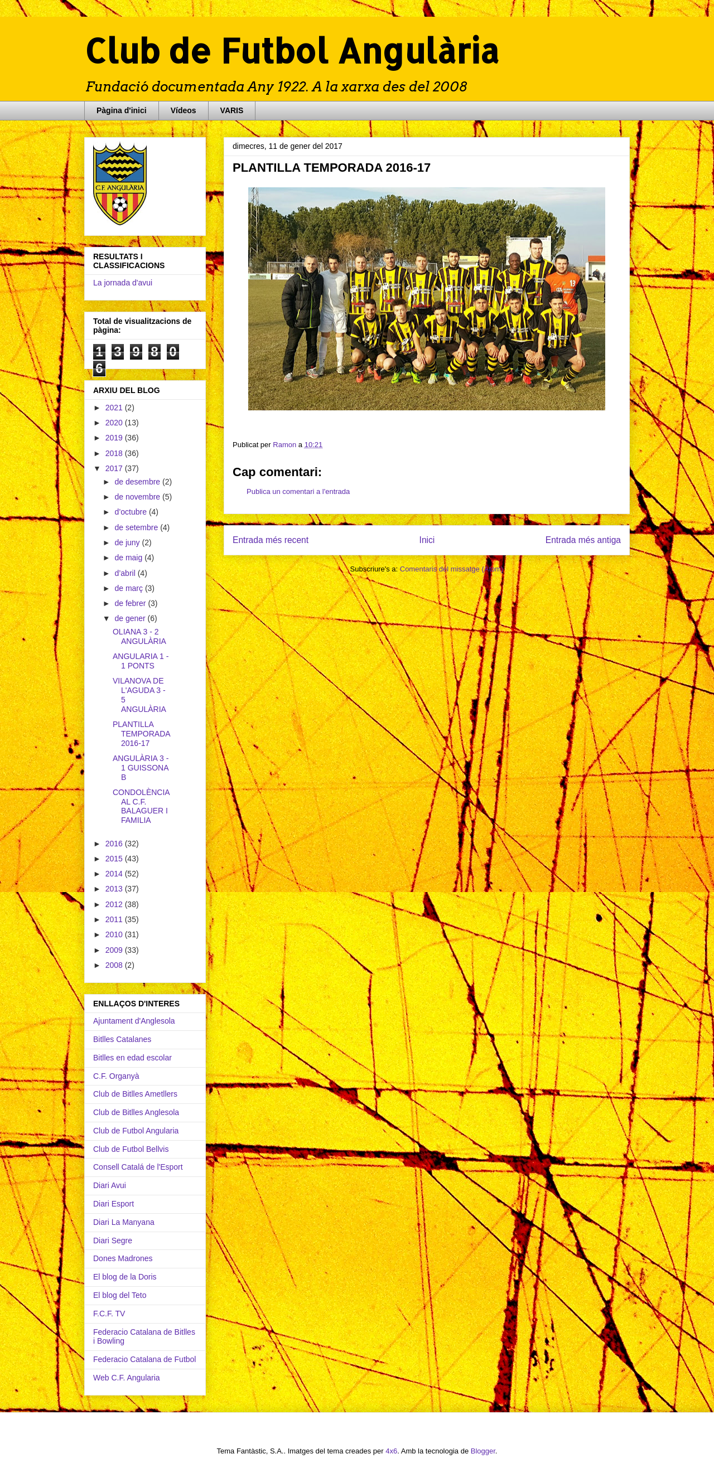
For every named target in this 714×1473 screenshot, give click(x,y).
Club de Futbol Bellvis (130, 1149)
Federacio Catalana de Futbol (144, 1359)
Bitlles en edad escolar (132, 1057)
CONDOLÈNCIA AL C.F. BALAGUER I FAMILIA (141, 806)
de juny (128, 542)
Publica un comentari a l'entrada (298, 491)
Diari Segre (112, 1240)
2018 (115, 453)
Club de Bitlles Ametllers (135, 1093)
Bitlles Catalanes (122, 1039)
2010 (115, 934)
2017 (115, 468)
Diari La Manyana (124, 1222)
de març (129, 588)
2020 (115, 422)
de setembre (137, 527)
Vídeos (183, 110)
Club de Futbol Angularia (135, 1130)
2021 (115, 407)
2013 (115, 888)
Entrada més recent (270, 540)
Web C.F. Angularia (126, 1377)
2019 (115, 437)
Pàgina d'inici (122, 110)
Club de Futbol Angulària (291, 50)
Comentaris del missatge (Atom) (452, 569)
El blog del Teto (119, 1295)
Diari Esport (113, 1203)
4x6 (391, 1451)
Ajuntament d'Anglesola (134, 1020)
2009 (115, 950)
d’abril (125, 573)
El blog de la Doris (125, 1276)
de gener (130, 618)
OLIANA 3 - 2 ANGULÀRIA (139, 636)
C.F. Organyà (116, 1076)
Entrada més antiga (583, 540)
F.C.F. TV (109, 1313)
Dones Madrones (123, 1258)
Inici (427, 540)
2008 (115, 965)
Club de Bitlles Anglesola (136, 1112)
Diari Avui (109, 1185)
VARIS (232, 110)
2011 (115, 919)
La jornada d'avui (122, 282)
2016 (115, 843)
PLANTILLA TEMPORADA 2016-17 (141, 734)
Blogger (483, 1451)
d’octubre (131, 511)
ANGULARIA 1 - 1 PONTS (140, 661)
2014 (115, 873)
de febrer (131, 603)
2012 (115, 904)
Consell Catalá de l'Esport (138, 1166)
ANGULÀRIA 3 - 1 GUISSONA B (140, 768)
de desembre (138, 481)
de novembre (138, 496)
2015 (115, 858)
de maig (129, 557)
